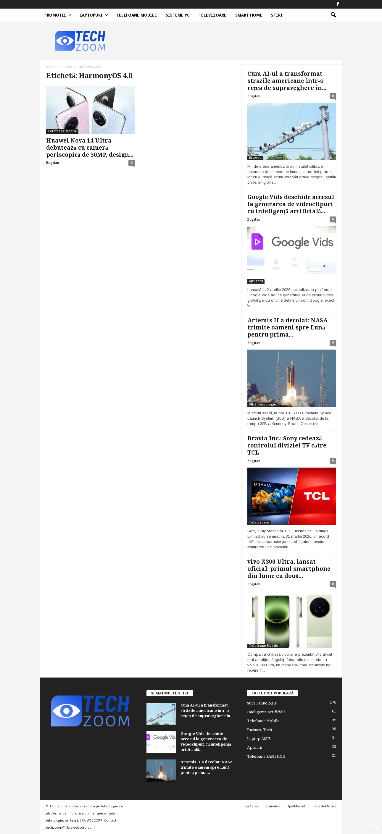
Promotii (57, 15)
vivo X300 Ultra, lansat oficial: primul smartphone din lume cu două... (289, 568)
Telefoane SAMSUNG (266, 756)
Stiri (277, 15)
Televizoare (212, 15)
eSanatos (272, 806)
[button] (333, 15)
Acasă (50, 67)
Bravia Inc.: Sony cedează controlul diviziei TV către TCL (286, 445)
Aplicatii (256, 281)
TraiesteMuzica (324, 806)
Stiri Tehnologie (262, 404)
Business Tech (259, 730)
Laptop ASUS (259, 738)
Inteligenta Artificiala (266, 712)
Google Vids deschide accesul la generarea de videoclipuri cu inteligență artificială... (290, 204)
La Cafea (252, 806)
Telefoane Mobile (136, 15)
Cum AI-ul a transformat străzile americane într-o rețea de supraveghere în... (286, 80)
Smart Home (248, 15)
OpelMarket (295, 806)
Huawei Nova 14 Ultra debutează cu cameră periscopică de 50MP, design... (89, 147)
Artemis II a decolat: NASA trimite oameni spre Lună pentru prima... (287, 327)
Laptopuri (94, 15)
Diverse (255, 157)
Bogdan (52, 163)
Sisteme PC (178, 15)
